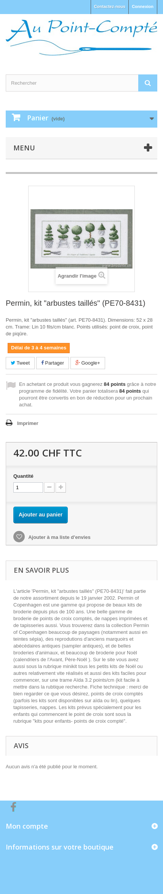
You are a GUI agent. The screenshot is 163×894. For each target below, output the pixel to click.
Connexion (142, 6)
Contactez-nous (110, 6)
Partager (52, 363)
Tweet (20, 363)
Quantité (23, 476)
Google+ (87, 363)
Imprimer (27, 423)
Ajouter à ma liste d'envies (59, 537)
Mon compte (27, 826)
